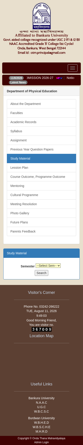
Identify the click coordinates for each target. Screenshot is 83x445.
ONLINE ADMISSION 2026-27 (33, 78)
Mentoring (17, 186)
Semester (28, 266)
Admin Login (41, 442)
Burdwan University (41, 418)
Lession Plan (19, 167)
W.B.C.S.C (41, 411)
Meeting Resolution (23, 204)
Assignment (18, 140)
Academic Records (23, 122)
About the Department (25, 104)
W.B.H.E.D (41, 422)
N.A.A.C (41, 402)
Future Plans (19, 222)
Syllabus (16, 131)
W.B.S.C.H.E (41, 427)
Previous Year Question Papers (32, 149)
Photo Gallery (19, 213)
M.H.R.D (42, 431)
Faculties (16, 113)
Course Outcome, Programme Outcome (37, 176)
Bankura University (42, 398)
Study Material (20, 158)
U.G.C (41, 407)
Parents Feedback (23, 231)
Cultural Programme (24, 195)
